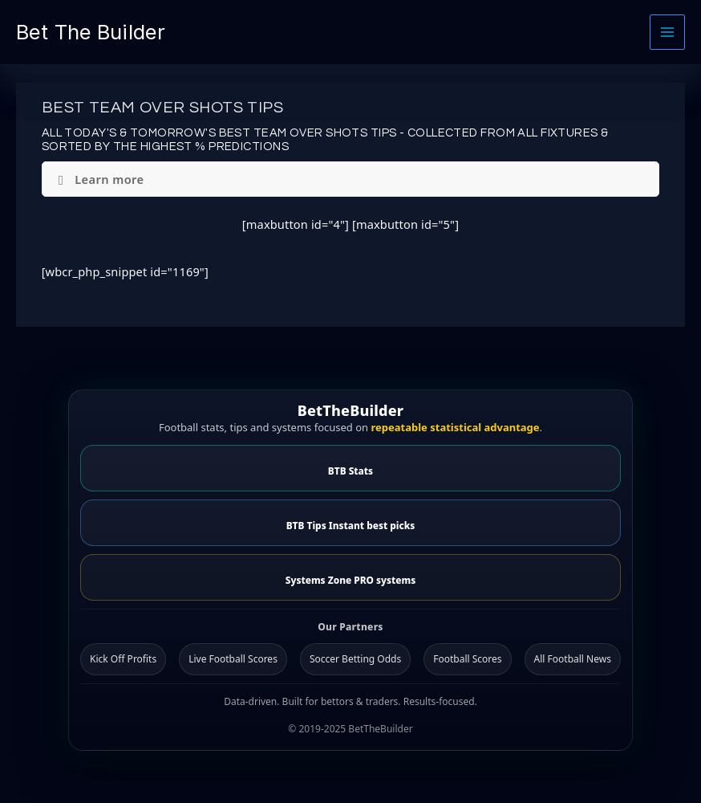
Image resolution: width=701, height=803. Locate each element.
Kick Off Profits (123, 659)
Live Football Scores (233, 659)
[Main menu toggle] (667, 32)
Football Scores (467, 659)
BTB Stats (350, 470)
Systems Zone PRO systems (350, 579)
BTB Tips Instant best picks (350, 525)
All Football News (572, 659)
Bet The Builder (90, 31)
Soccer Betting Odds (355, 659)
